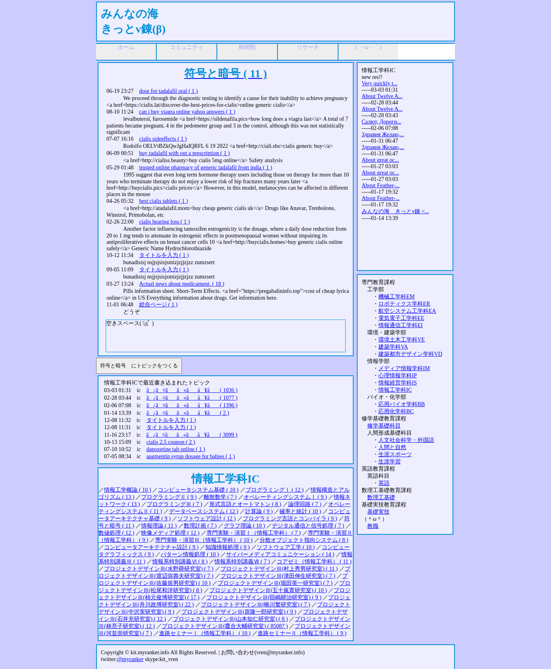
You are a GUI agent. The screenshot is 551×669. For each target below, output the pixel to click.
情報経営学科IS (397, 383)
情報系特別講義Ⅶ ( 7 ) (242, 562)
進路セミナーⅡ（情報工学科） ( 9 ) (302, 633)
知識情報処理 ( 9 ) (227, 547)
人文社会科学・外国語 (406, 440)
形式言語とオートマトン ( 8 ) (245, 504)
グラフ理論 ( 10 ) (244, 526)
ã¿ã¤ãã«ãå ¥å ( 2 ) (187, 413)
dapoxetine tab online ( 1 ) (175, 449)
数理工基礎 (381, 497)
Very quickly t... (380, 83)
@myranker (130, 659)
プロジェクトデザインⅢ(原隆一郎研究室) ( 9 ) (238, 612)
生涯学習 (389, 462)
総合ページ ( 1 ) (158, 305)
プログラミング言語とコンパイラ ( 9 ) (290, 519)
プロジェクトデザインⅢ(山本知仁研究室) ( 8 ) (230, 619)
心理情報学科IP (397, 376)
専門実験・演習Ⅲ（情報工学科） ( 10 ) (203, 540)
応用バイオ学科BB (401, 404)
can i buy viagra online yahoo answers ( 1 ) (187, 112)
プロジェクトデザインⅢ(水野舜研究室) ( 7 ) (158, 569)
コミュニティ (186, 47)
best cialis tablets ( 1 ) (163, 201)
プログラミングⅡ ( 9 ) (169, 497)
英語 (384, 483)
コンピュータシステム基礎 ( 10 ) (198, 490)
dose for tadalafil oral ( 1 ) (168, 91)
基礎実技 (378, 512)
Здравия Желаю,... (383, 134)
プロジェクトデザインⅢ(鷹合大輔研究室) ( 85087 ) (225, 626)
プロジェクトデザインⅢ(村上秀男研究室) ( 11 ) (279, 569)
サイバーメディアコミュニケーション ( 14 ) (280, 554)
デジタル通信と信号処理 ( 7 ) (308, 526)
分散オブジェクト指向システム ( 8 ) (304, 540)
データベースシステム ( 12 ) (203, 511)
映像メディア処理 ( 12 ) (170, 533)
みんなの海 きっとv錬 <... (395, 211)
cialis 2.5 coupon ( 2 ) (170, 442)
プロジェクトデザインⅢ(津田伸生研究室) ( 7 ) (277, 576)
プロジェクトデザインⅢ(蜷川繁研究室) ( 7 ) (255, 605)
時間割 (247, 47)
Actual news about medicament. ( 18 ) (181, 284)
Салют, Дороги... (381, 122)
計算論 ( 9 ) (259, 511)
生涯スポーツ (395, 454)
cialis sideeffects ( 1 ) (163, 139)
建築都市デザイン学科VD (410, 354)
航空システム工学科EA (407, 311)
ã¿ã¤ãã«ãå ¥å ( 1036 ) (192, 390)
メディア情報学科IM (404, 368)
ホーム (126, 47)
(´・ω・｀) (368, 47)
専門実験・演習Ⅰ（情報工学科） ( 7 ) (254, 533)
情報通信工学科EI (400, 325)
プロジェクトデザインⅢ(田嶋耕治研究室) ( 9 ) (264, 597)
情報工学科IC (395, 390)
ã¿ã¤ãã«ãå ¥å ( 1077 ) (192, 398)
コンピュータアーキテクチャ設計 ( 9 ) (151, 547)
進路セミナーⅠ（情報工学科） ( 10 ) (205, 633)
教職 (372, 526)
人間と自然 (392, 447)
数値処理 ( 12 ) (116, 533)
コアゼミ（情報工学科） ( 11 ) (314, 562)
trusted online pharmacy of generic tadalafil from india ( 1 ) (205, 168)
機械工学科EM (396, 297)
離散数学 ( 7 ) (220, 497)
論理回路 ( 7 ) (304, 504)
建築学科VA (393, 347)
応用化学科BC (396, 411)
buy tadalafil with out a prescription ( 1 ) (184, 153)
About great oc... (380, 160)
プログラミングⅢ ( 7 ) (174, 504)
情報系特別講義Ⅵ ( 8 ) (180, 562)
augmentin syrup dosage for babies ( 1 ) (190, 456)
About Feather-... (380, 185)
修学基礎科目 (384, 426)
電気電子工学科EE (401, 318)
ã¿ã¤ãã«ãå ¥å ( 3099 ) (192, 435)
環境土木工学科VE (401, 340)
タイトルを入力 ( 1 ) (164, 255)
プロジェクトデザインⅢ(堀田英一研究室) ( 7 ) (275, 583)
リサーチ (308, 47)
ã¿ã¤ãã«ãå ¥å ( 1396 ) (192, 405)
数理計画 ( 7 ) (200, 526)
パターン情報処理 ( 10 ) (190, 554)
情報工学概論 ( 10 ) (127, 490)
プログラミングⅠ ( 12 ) (275, 490)
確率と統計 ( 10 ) (300, 511)
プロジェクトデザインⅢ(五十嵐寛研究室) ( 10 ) (268, 590)
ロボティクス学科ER (404, 304)
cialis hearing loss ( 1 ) (164, 222)
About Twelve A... (382, 96)
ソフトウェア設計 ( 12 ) (206, 519)
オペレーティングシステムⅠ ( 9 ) (285, 497)
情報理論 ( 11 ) (159, 526)
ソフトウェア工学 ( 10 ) (286, 547)
